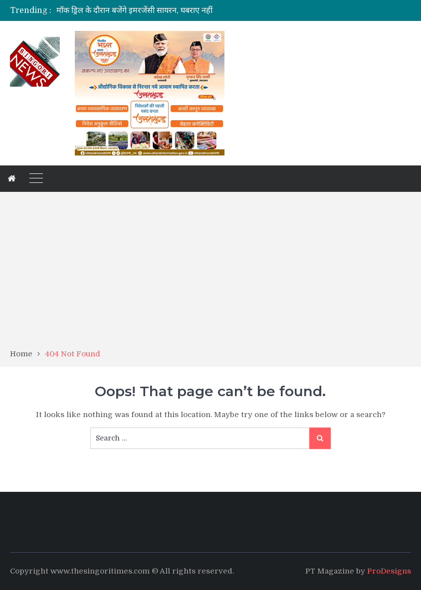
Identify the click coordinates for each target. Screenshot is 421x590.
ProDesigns (389, 571)
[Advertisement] (210, 273)
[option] (153, 10)
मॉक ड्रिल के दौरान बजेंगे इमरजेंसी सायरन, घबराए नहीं (134, 10)
